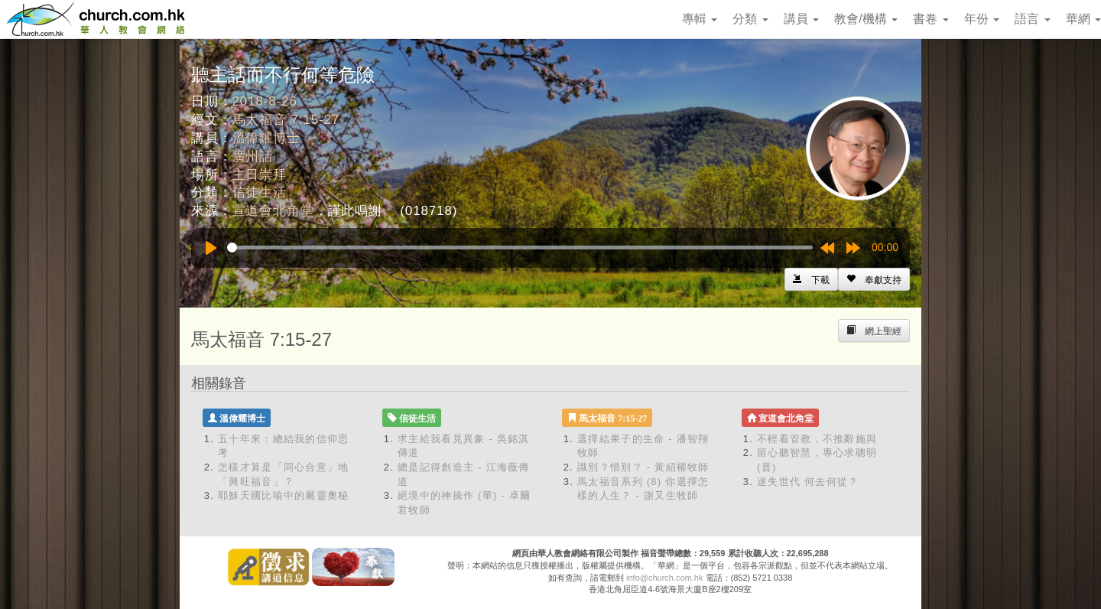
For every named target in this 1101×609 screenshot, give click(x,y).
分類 (750, 18)
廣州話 (253, 156)
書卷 (930, 18)
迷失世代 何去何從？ (808, 481)
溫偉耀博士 (266, 138)
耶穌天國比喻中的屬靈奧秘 (283, 495)
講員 (801, 18)
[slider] (520, 247)
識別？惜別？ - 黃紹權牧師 (643, 467)
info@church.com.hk (664, 577)
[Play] (211, 248)
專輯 (699, 18)
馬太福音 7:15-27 (286, 119)
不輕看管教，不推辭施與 (817, 439)
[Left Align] (874, 279)
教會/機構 (866, 18)
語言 (1032, 18)
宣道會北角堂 (273, 211)
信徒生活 (259, 192)
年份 (981, 18)
